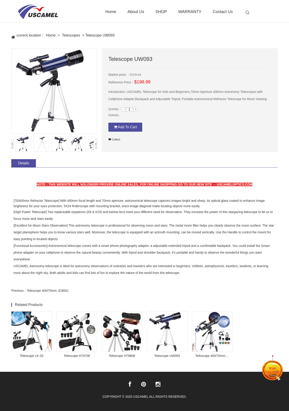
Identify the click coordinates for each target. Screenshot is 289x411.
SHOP (161, 11)
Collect (114, 139)
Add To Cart (125, 127)
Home (110, 11)
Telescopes (71, 35)
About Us (136, 11)
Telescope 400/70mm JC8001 (47, 290)
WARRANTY (189, 11)
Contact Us (223, 11)
